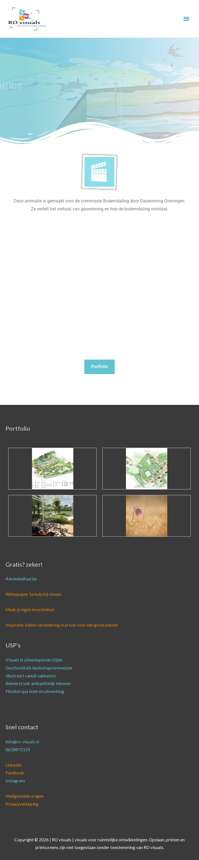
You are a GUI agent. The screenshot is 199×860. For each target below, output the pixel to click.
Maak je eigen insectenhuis (30, 609)
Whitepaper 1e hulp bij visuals (33, 594)
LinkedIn (13, 764)
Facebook (15, 772)
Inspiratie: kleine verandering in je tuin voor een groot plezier (62, 624)
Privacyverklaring (22, 803)
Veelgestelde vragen (25, 796)
